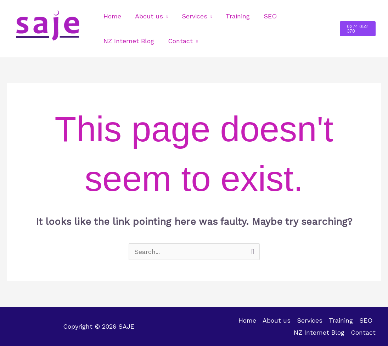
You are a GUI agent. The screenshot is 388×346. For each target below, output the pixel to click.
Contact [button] (179, 41)
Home (112, 16)
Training (235, 16)
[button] (357, 28)
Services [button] (192, 16)
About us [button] (148, 16)
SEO (265, 16)
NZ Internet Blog (128, 41)
